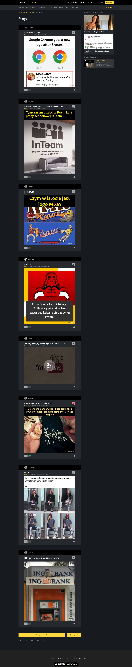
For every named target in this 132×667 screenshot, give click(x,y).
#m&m (38, 193)
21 (79, 640)
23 (67, 640)
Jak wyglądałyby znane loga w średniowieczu (44, 344)
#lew (35, 560)
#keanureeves (41, 474)
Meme (25, 193)
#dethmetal (45, 405)
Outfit (26, 472)
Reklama (60, 658)
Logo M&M (29, 192)
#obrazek (32, 266)
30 (26, 640)
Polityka (50, 7)
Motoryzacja (75, 7)
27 (44, 640)
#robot (39, 266)
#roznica (43, 34)
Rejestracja (109, 2)
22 (73, 640)
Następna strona (41, 635)
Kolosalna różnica (32, 33)
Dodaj (35, 2)
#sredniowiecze (36, 345)
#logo (39, 34)
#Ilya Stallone (43, 345)
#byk (49, 266)
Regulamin (68, 658)
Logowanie (100, 2)
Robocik (28, 264)
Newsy (67, 7)
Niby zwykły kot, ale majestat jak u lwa (41, 558)
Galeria (34, 7)
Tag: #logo (32, 12)
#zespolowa (45, 108)
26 (49, 640)
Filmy (83, 2)
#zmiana (35, 34)
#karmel (34, 193)
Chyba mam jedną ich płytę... (38, 403)
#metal (33, 405)
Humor (28, 7)
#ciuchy (36, 474)
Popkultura (26, 405)
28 (38, 640)
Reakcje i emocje (58, 7)
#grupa (40, 108)
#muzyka (41, 405)
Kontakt (53, 658)
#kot (30, 560)
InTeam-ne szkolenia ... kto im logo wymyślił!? (44, 106)
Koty (25, 560)
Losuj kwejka (74, 635)
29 (32, 640)
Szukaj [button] (110, 7)
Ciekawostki (42, 7)
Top (90, 2)
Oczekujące (73, 2)
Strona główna (23, 12)
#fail (35, 108)
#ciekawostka (44, 266)
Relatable (26, 474)
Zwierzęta (21, 7)
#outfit (46, 474)
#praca (31, 34)
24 (61, 640)
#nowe (46, 34)
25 (55, 640)
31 (20, 640)
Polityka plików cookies (80, 658)
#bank (38, 560)
